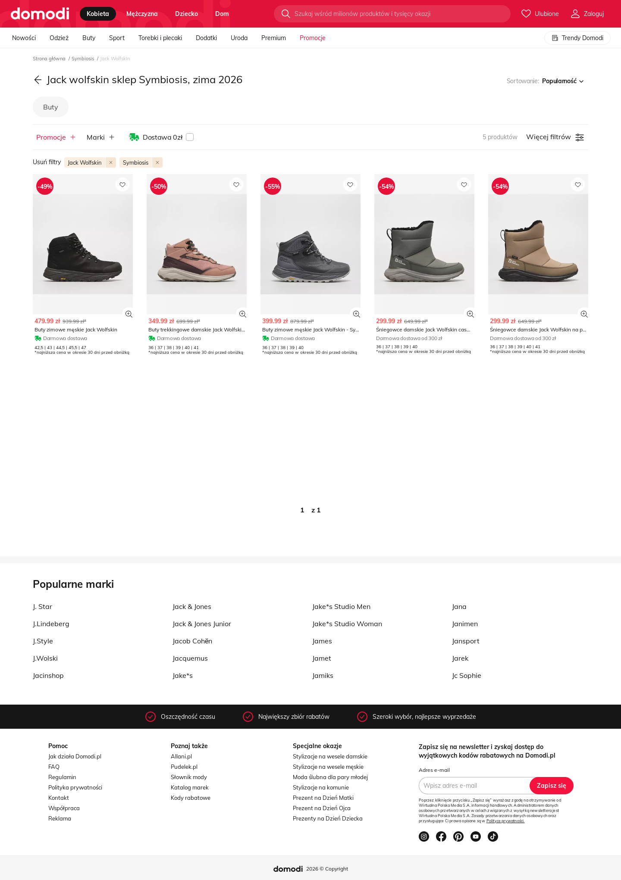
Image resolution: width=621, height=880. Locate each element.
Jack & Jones (191, 606)
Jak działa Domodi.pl (74, 756)
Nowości (24, 38)
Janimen (465, 623)
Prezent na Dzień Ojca (322, 808)
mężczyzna (142, 14)
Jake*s (182, 675)
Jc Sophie (466, 675)
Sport (117, 38)
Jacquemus (190, 658)
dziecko (186, 14)
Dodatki (206, 38)
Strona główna (50, 59)
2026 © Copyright (327, 868)
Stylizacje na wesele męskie (328, 766)
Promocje (313, 38)
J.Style (43, 641)
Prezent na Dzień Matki (323, 797)
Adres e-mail (434, 770)
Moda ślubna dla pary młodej (330, 777)
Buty (88, 38)
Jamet (321, 658)
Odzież (59, 38)
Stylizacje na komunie (321, 787)
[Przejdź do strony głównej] (39, 13)
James (322, 641)
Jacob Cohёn (192, 641)
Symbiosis (83, 59)
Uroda (239, 38)
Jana (459, 606)
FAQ (54, 766)
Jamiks (322, 675)
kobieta (98, 14)
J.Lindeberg (51, 623)
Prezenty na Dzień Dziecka (328, 818)
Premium (273, 38)
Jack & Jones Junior (201, 623)
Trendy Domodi (577, 38)
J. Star (42, 606)
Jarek (460, 658)
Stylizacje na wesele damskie (330, 756)
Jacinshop (48, 675)
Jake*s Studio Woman (347, 623)
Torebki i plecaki (160, 38)
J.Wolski (45, 658)
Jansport (466, 641)
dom (222, 14)
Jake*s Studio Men (341, 606)
